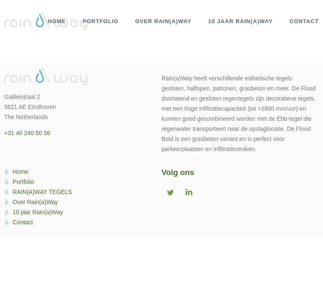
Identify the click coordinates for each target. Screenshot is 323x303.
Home (20, 171)
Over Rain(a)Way (35, 202)
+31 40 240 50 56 (27, 133)
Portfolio (23, 181)
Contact (23, 222)
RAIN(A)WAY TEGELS (42, 192)
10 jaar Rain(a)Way (38, 212)
